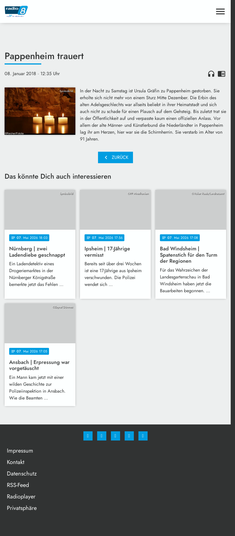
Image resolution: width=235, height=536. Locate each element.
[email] (143, 436)
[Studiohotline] (129, 436)
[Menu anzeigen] (220, 11)
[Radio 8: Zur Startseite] (60, 11)
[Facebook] (88, 436)
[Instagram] (101, 436)
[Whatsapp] (115, 436)
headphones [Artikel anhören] (211, 74)
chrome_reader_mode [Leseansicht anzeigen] (222, 74)
